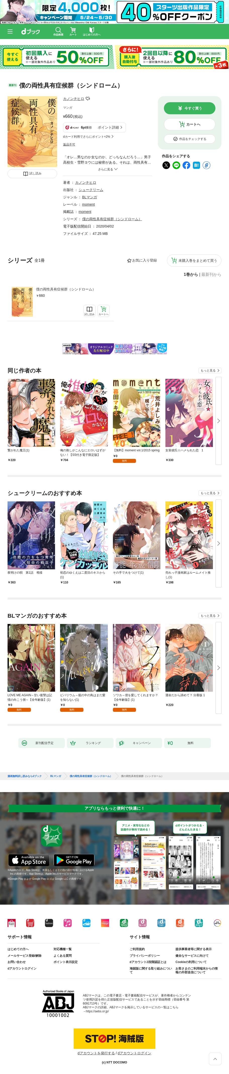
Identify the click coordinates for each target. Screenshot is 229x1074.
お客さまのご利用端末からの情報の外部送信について (196, 970)
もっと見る (208, 370)
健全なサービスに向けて (192, 955)
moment (88, 204)
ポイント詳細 (108, 127)
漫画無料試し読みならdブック (25, 776)
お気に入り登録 (144, 260)
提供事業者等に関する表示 (193, 949)
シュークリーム (91, 190)
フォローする (87, 98)
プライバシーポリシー (145, 955)
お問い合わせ (17, 962)
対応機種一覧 (63, 949)
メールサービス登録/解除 (24, 955)
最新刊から (211, 275)
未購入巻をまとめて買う (197, 260)
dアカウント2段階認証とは (148, 962)
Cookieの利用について (191, 962)
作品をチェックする (192, 139)
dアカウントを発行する (96, 1053)
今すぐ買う (193, 108)
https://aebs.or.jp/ (97, 1011)
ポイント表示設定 (66, 962)
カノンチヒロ (73, 99)
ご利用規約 (137, 949)
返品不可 (69, 144)
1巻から (191, 275)
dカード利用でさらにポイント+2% (86, 136)
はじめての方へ (18, 949)
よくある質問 (63, 955)
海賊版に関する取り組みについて (151, 970)
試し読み (35, 173)
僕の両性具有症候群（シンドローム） (66, 289)
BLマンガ (89, 197)
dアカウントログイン (22, 968)
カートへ (193, 124)
